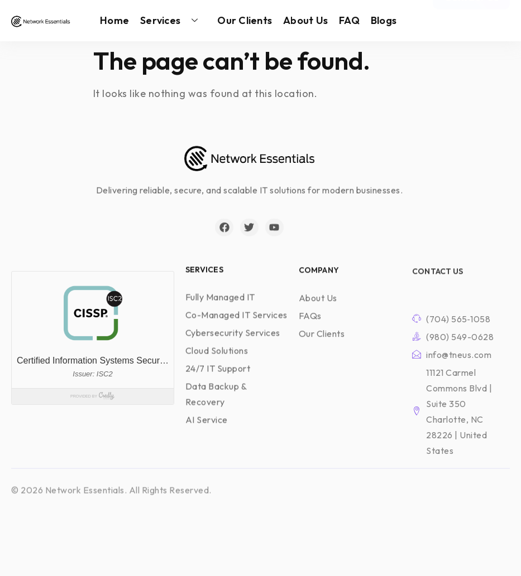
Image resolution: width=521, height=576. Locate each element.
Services (173, 20)
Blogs (383, 20)
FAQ (349, 20)
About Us (305, 20)
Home (114, 20)
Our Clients (244, 20)
